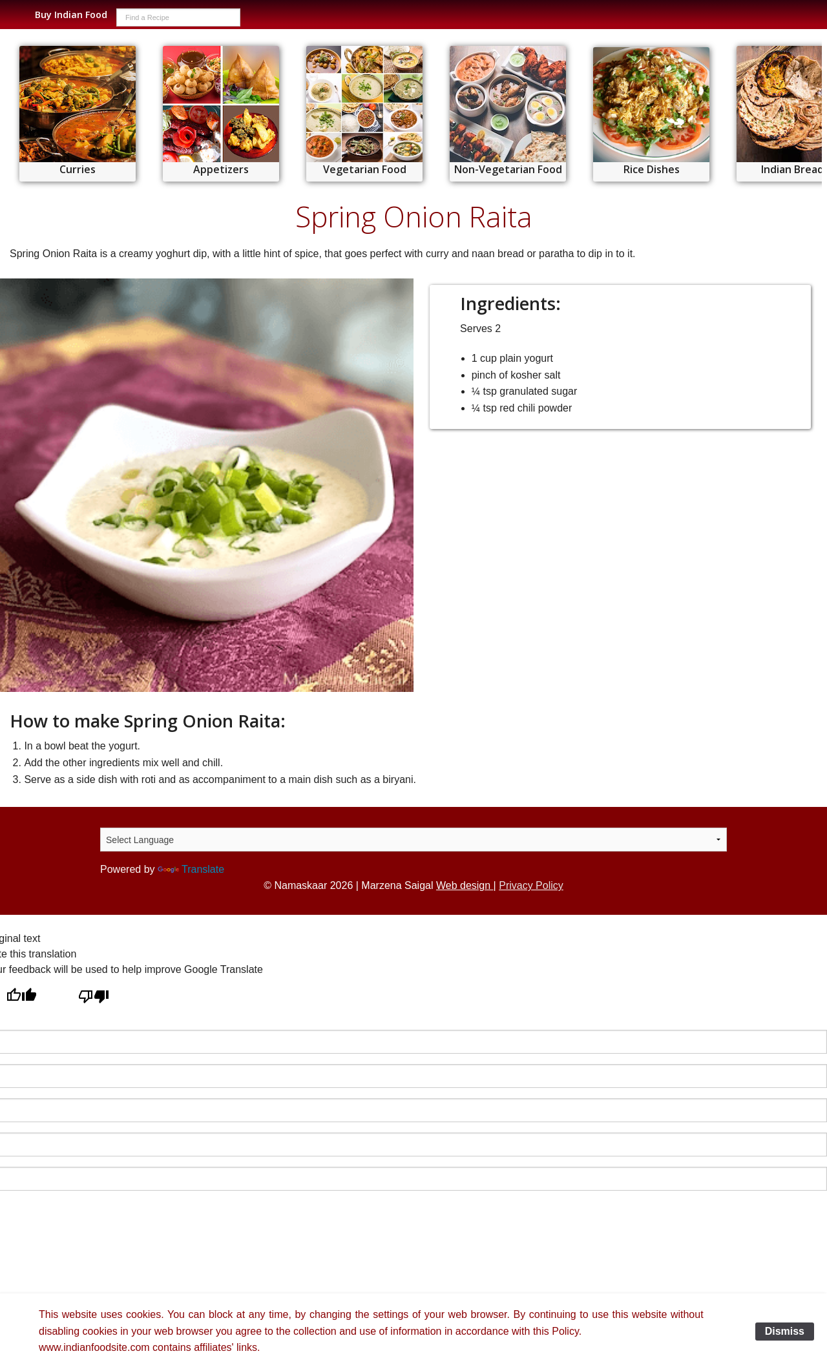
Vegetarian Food (364, 169)
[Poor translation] (94, 997)
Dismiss (784, 1331)
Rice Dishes (651, 169)
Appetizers (221, 169)
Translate (191, 869)
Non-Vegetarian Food (508, 169)
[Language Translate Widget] (413, 840)
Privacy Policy (531, 885)
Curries (77, 169)
